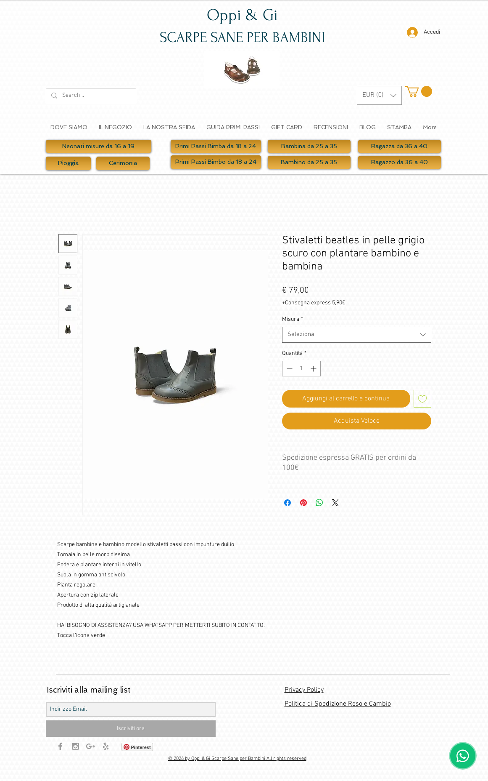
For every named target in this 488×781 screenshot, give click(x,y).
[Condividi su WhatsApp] (319, 503)
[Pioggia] (68, 163)
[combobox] (356, 335)
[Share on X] (335, 503)
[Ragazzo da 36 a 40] (399, 162)
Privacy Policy (304, 690)
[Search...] (90, 95)
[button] (379, 95)
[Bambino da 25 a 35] (309, 162)
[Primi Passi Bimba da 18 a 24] (216, 146)
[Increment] (314, 368)
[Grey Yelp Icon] (106, 746)
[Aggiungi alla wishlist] (422, 399)
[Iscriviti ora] (131, 728)
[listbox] (379, 95)
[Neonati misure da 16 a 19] (98, 146)
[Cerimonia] (123, 163)
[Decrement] (288, 368)
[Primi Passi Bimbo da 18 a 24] (216, 162)
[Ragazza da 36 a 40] (399, 146)
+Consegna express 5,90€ (313, 303)
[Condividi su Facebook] (287, 503)
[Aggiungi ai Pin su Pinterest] (303, 503)
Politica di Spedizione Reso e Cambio (338, 704)
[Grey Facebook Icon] (60, 746)
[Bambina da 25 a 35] (309, 146)
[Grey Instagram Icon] (75, 746)
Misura (292, 319)
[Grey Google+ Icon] (90, 746)
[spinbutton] (301, 368)
